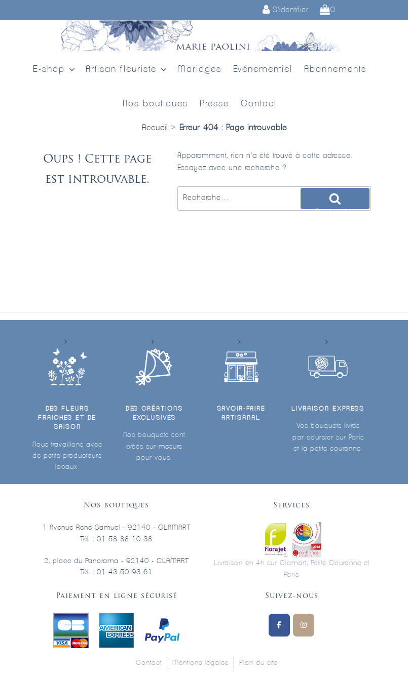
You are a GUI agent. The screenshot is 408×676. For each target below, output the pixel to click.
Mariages (199, 69)
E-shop (55, 69)
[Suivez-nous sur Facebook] (279, 625)
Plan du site (258, 662)
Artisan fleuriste (127, 69)
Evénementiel (262, 69)
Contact (259, 103)
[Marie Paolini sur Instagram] (303, 625)
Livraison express (327, 409)
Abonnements (335, 69)
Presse (214, 103)
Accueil (155, 128)
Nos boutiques (155, 103)
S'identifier (286, 10)
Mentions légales (200, 662)
